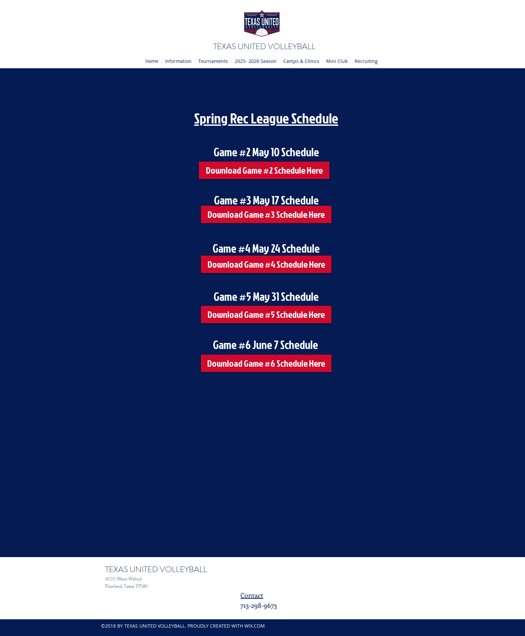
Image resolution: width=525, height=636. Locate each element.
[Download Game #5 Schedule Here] (266, 314)
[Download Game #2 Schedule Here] (264, 170)
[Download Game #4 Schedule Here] (266, 264)
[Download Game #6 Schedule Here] (266, 363)
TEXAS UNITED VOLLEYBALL (264, 46)
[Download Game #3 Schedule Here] (266, 214)
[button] (178, 61)
